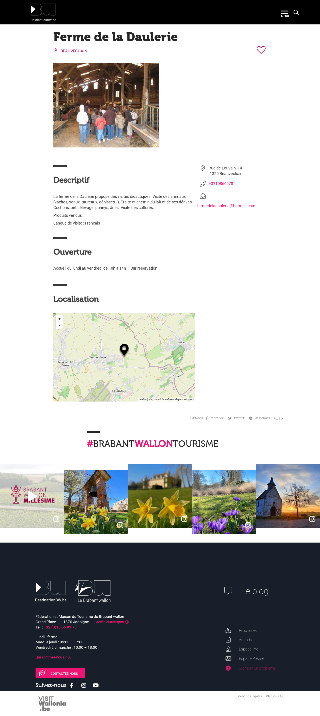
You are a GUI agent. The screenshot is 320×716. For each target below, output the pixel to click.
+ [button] (59, 318)
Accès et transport (110, 622)
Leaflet (143, 399)
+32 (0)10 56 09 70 (60, 627)
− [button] (59, 325)
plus (278, 418)
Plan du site (274, 696)
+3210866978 (221, 183)
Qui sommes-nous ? (51, 657)
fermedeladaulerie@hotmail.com (226, 205)
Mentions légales (250, 696)
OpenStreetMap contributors (178, 399)
